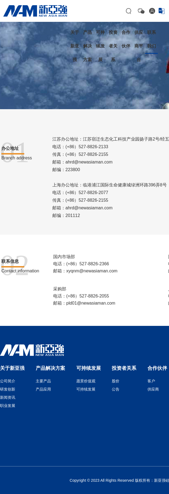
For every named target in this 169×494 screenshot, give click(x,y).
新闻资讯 (7, 397)
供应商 (153, 389)
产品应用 (43, 389)
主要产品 (43, 381)
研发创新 (7, 389)
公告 (115, 389)
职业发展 (7, 405)
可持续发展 (85, 389)
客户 (151, 381)
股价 (115, 381)
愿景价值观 (85, 381)
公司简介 (7, 381)
